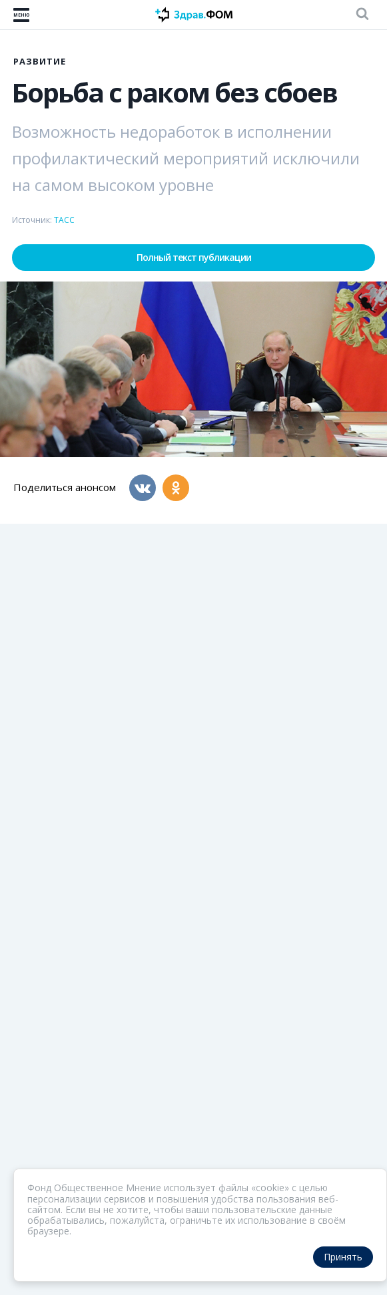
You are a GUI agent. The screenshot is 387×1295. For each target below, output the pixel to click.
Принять (343, 1256)
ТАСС (64, 220)
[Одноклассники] (176, 487)
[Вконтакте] (142, 487)
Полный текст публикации (194, 257)
